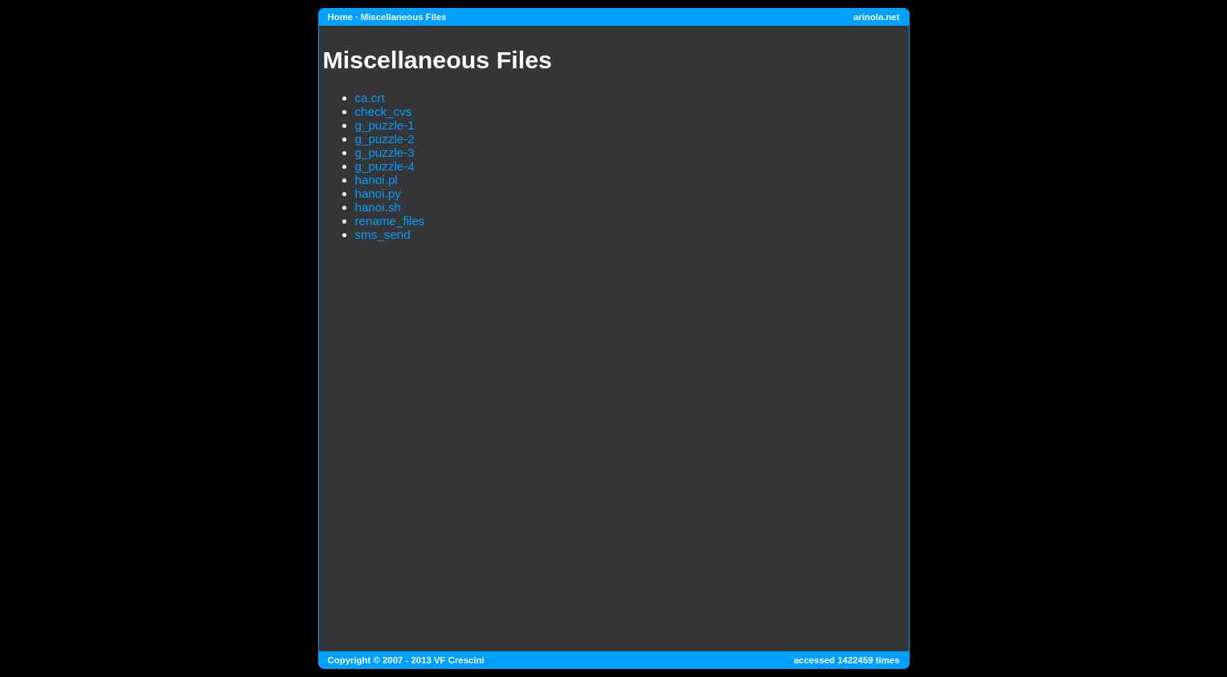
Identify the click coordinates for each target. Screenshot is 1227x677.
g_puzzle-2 (385, 139)
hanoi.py (378, 193)
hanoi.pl (376, 180)
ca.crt (370, 98)
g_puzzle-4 (385, 166)
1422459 (855, 660)
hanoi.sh (378, 207)
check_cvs (383, 111)
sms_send (383, 234)
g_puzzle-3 (385, 152)
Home (341, 17)
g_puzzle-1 (385, 125)
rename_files (390, 221)
